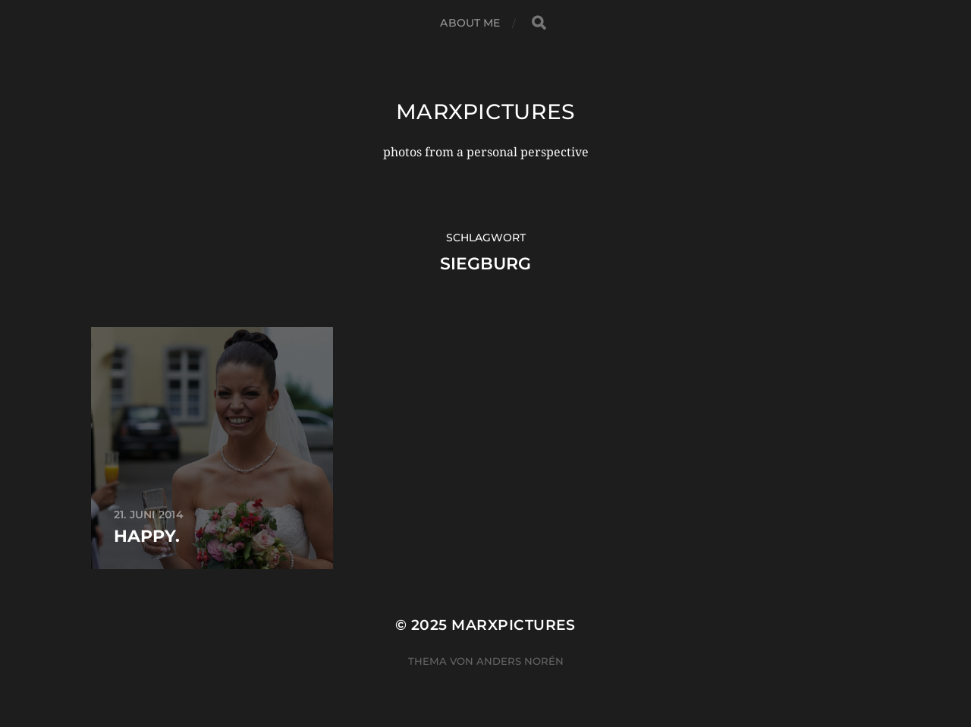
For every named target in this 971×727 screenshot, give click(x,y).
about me (470, 23)
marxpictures (485, 111)
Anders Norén (520, 661)
